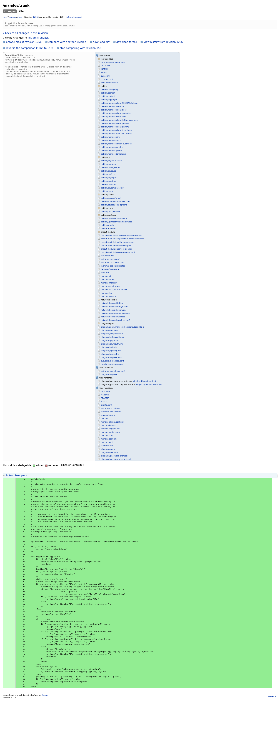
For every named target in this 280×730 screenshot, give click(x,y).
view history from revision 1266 (163, 42)
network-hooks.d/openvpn (113, 310)
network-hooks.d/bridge (112, 304)
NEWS (104, 73)
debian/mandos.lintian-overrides (116, 144)
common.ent (107, 80)
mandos (12, 17)
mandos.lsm (106, 293)
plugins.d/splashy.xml (111, 351)
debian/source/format (111, 198)
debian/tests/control (110, 212)
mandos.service (108, 297)
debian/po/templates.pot (112, 188)
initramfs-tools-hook (110, 409)
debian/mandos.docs (111, 141)
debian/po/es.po (108, 171)
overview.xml (107, 446)
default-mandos (108, 229)
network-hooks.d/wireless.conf (115, 321)
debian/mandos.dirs (110, 137)
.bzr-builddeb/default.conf (113, 63)
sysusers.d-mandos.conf (112, 361)
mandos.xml (106, 443)
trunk (19, 17)
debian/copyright (109, 100)
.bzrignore (106, 392)
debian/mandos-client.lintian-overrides (119, 120)
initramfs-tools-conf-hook (113, 263)
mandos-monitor (109, 283)
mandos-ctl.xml (108, 280)
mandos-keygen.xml (110, 429)
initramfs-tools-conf (110, 260)
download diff (101, 42)
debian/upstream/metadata (114, 219)
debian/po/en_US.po (110, 168)
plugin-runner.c (108, 449)
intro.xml (105, 273)
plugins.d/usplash (109, 375)
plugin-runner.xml (109, 453)
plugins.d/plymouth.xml (112, 344)
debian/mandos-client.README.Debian (119, 103)
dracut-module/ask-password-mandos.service (122, 239)
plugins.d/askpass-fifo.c (112, 334)
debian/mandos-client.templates (116, 131)
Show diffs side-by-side (17, 466)
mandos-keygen (108, 426)
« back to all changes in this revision (25, 33)
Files (21, 11)
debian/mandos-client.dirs (113, 107)
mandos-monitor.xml (111, 287)
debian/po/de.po (108, 165)
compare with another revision (67, 42)
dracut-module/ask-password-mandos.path (121, 236)
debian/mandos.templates (113, 154)
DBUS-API (105, 66)
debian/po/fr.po (108, 175)
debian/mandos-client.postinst (115, 124)
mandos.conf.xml (109, 439)
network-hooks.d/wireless (113, 317)
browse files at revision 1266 (24, 42)
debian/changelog (109, 90)
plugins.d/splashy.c (110, 348)
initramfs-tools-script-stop (113, 266)
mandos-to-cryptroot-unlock (114, 290)
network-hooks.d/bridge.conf (114, 307)
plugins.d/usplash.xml (111, 358)
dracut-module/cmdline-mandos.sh (117, 243)
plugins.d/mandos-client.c (145, 382)
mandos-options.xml (110, 433)
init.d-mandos (107, 256)
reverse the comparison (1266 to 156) (29, 48)
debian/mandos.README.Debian (116, 134)
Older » (272, 727)
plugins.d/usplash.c (110, 354)
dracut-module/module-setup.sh (116, 246)
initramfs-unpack (74, 17)
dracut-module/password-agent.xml (118, 253)
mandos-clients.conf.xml (112, 422)
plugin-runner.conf (109, 331)
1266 (35, 17)
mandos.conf (107, 436)
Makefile (105, 395)
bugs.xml (105, 76)
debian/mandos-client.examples (116, 114)
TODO (103, 402)
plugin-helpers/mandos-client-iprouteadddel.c (122, 327)
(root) (5, 17)
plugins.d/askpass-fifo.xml (113, 338)
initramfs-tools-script (111, 412)
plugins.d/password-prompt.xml (116, 460)
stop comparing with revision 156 (80, 48)
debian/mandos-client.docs (113, 110)
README (105, 399)
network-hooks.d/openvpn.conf (115, 314)
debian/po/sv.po (108, 185)
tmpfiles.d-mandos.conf (112, 365)
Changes (10, 11)
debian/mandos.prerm (111, 151)
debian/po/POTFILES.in (111, 161)
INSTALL (105, 70)
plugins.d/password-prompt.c (114, 456)
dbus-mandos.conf (109, 83)
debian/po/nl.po (108, 178)
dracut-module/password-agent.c (116, 249)
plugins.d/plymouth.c (111, 341)
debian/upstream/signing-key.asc (116, 222)
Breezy (45, 725)
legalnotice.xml (108, 416)
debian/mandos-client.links (113, 117)
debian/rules (107, 192)
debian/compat (108, 93)
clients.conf (106, 405)
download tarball (126, 42)
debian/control (108, 97)
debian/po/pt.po (108, 181)
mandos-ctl (106, 276)
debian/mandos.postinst (112, 148)
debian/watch (107, 226)
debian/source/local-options (114, 205)
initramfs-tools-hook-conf (113, 371)
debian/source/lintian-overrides (116, 202)
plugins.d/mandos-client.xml (149, 385)
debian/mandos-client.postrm (115, 127)
